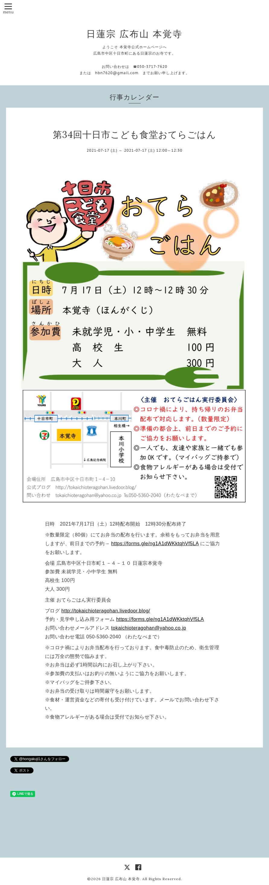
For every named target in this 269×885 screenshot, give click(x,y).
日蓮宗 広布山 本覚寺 (134, 34)
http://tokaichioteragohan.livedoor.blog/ (105, 610)
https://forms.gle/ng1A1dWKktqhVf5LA (155, 543)
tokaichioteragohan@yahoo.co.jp (148, 628)
